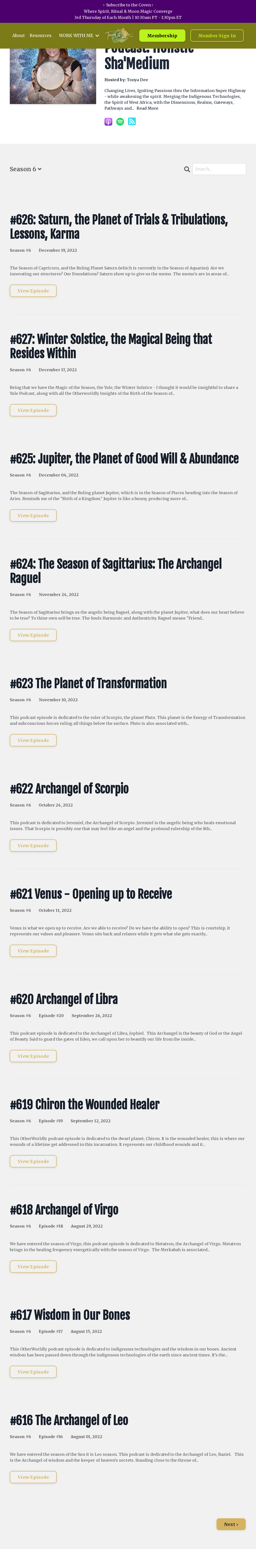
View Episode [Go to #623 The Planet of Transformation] (33, 741)
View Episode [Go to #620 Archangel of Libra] (33, 1057)
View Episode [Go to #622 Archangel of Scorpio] (33, 847)
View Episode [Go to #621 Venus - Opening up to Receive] (33, 952)
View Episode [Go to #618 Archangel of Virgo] (33, 1268)
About (19, 39)
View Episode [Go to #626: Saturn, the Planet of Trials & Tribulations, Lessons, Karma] (33, 292)
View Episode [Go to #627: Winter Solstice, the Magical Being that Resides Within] (33, 411)
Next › (231, 1525)
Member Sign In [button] (217, 39)
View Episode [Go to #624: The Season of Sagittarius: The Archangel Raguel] (33, 636)
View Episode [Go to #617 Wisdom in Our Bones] (33, 1373)
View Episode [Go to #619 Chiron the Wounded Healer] (33, 1162)
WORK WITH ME (81, 39)
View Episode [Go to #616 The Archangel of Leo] (33, 1478)
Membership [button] (162, 39)
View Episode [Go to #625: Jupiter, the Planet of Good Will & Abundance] (33, 517)
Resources (42, 39)
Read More (147, 108)
